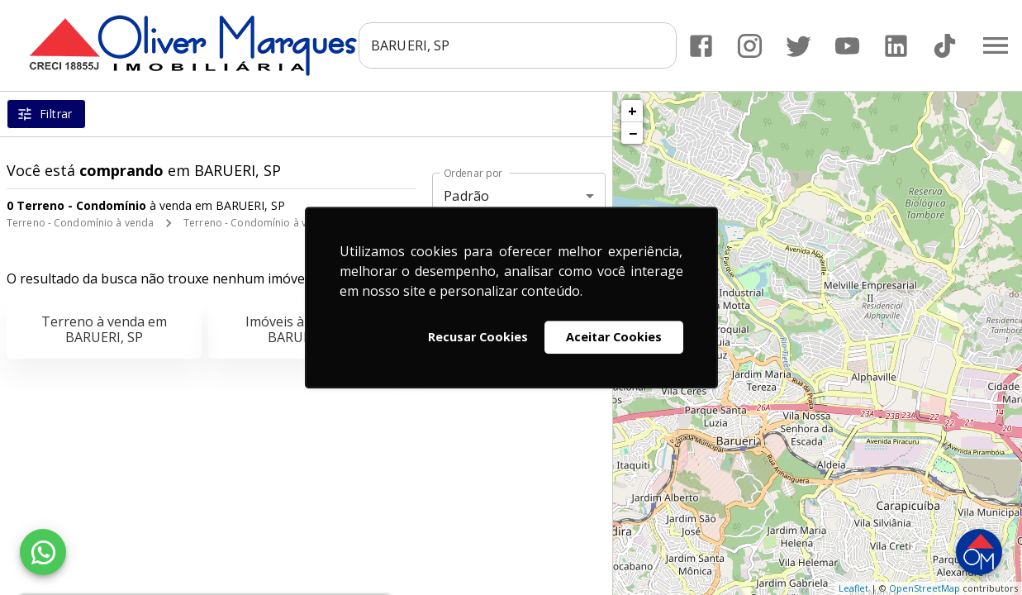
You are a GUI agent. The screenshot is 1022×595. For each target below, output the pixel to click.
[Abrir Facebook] (701, 45)
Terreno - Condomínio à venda (80, 223)
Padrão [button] (466, 196)
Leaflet (853, 588)
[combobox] (518, 45)
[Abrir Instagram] (749, 45)
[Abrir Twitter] (798, 45)
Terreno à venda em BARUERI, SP (104, 329)
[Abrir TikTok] (944, 45)
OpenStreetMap (924, 588)
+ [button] (632, 111)
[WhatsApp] (43, 552)
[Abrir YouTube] (847, 45)
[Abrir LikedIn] (896, 45)
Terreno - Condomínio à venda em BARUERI (287, 223)
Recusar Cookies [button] (478, 337)
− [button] (633, 133)
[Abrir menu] (995, 45)
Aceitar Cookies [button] (614, 337)
